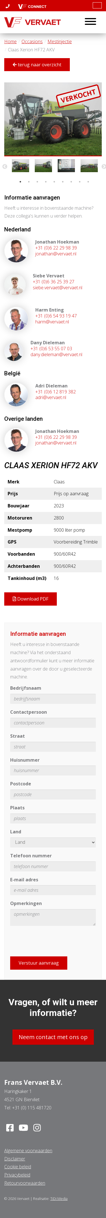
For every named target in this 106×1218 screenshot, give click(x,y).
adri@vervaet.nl (50, 397)
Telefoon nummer (31, 856)
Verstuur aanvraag (39, 963)
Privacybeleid (17, 1175)
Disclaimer (14, 1159)
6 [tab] (63, 182)
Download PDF (30, 599)
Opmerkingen (26, 903)
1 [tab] (20, 182)
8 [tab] (80, 182)
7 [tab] (71, 182)
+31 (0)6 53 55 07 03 (51, 348)
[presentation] (53, 941)
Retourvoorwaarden (24, 1183)
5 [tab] (54, 182)
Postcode (20, 784)
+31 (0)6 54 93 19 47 (56, 316)
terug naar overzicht (37, 65)
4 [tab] (46, 182)
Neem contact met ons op (53, 1037)
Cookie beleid (17, 1167)
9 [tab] (88, 182)
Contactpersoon (28, 712)
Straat (17, 736)
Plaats (17, 808)
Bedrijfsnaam (25, 688)
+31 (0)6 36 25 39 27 (53, 282)
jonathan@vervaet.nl (55, 254)
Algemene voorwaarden (28, 1150)
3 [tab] (37, 182)
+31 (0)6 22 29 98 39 (56, 248)
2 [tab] (29, 182)
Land (15, 832)
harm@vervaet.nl (52, 322)
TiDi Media (59, 1198)
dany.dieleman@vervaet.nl (56, 354)
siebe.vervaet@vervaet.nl (57, 287)
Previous (5, 167)
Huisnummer (25, 760)
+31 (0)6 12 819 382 (55, 392)
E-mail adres (24, 880)
